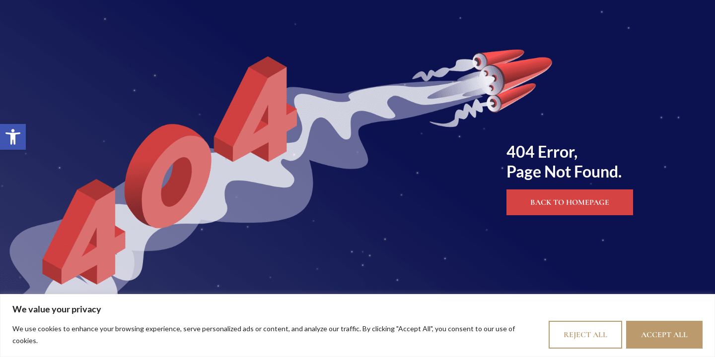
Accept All (664, 335)
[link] (13, 137)
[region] (357, 325)
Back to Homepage (569, 202)
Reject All (585, 335)
